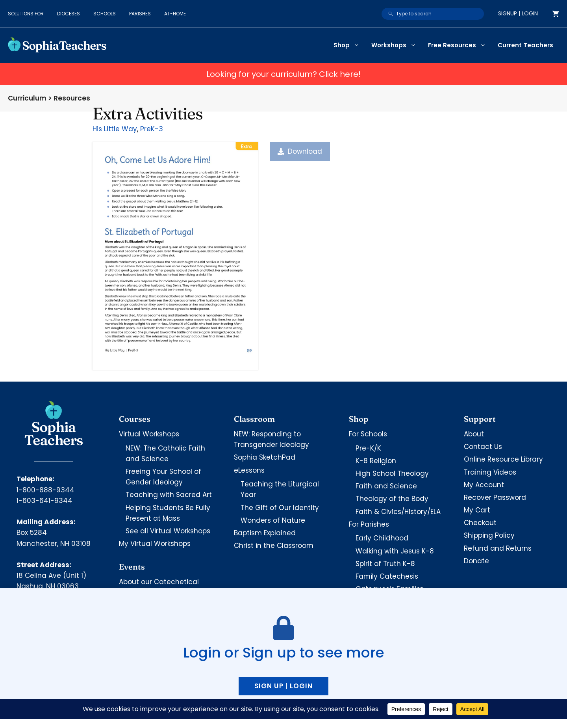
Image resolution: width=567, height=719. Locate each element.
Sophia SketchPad (264, 457)
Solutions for (26, 13)
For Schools (368, 434)
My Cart (477, 510)
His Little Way (115, 129)
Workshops (396, 45)
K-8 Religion (376, 461)
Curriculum (27, 98)
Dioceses (68, 13)
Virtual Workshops (149, 434)
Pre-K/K (368, 448)
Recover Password (495, 497)
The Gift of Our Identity (280, 507)
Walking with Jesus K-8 (395, 551)
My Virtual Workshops (155, 543)
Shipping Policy (489, 535)
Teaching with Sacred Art (169, 494)
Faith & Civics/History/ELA (398, 511)
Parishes (140, 13)
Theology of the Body (392, 498)
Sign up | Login (283, 686)
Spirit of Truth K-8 (385, 563)
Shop (349, 45)
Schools (104, 13)
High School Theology (392, 473)
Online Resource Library (503, 459)
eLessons (249, 470)
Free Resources (460, 45)
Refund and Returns (498, 548)
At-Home (175, 13)
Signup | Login (518, 13)
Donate (476, 561)
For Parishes (369, 524)
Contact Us (483, 446)
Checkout (480, 522)
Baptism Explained (265, 533)
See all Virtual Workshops (168, 531)
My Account (484, 485)
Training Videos (490, 472)
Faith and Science (386, 486)
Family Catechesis (387, 576)
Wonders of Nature (273, 520)
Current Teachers (525, 45)
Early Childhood (382, 538)
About (474, 434)
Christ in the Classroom (273, 545)
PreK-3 (151, 129)
